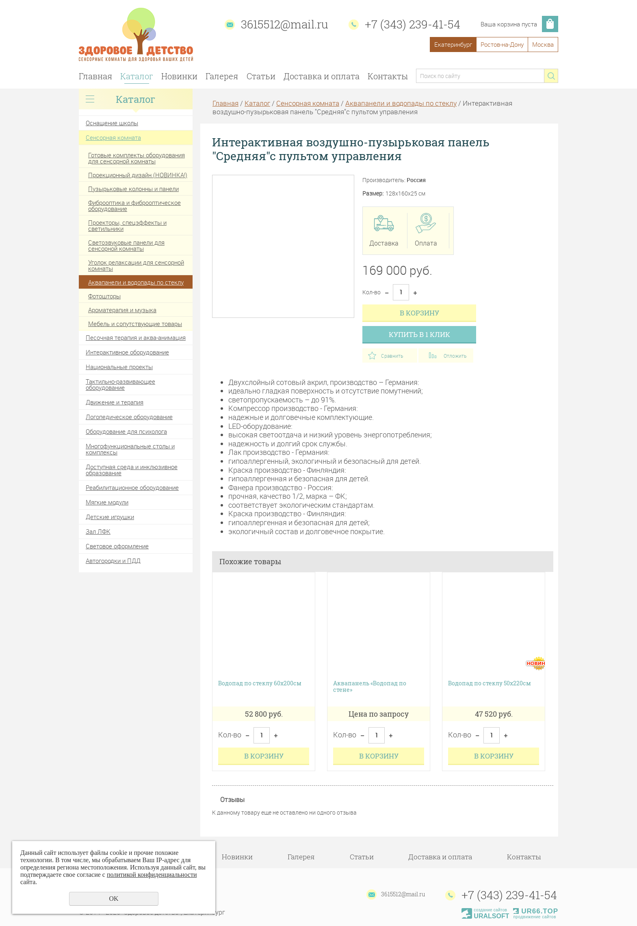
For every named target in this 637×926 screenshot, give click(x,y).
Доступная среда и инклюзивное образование (132, 470)
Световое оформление (117, 546)
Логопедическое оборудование (129, 417)
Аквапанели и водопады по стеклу (136, 282)
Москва (543, 44)
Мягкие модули (107, 502)
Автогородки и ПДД (113, 560)
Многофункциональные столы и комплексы (130, 449)
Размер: (373, 193)
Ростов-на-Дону (502, 44)
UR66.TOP (535, 911)
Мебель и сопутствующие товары (135, 324)
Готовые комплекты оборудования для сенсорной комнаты (136, 158)
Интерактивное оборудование (127, 352)
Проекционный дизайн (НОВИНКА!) (137, 175)
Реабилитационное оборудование (132, 487)
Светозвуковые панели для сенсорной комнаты (126, 245)
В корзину (419, 312)
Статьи (261, 76)
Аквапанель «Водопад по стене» (369, 687)
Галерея (222, 76)
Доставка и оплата (322, 76)
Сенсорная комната (113, 137)
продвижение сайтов (534, 917)
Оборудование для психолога (126, 431)
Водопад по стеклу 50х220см (489, 683)
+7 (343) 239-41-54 (412, 24)
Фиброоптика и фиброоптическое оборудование (134, 205)
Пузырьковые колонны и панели (133, 189)
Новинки (179, 76)
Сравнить (392, 355)
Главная (95, 76)
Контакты (388, 76)
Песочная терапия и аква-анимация (136, 337)
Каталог (136, 76)
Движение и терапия (114, 402)
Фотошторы (104, 296)
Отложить (455, 355)
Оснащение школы (112, 123)
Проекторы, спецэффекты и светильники (127, 225)
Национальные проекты (119, 367)
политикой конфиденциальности (152, 874)
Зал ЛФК (98, 531)
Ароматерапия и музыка (122, 310)
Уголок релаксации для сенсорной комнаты (136, 265)
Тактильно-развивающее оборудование (120, 384)
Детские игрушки (110, 517)
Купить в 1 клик (419, 334)
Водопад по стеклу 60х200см (259, 683)
